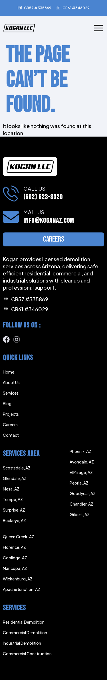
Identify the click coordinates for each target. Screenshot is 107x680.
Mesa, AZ (11, 488)
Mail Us (34, 212)
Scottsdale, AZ (17, 467)
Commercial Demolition (25, 632)
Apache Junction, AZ (21, 589)
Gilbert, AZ (80, 514)
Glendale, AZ (15, 478)
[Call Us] (11, 193)
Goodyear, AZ (83, 493)
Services (11, 392)
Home (8, 371)
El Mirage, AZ (81, 472)
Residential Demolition (24, 622)
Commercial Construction (27, 653)
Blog (7, 403)
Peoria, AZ (79, 482)
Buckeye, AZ (14, 520)
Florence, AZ (14, 547)
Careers (10, 424)
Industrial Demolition (22, 643)
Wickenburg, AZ (18, 578)
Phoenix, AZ (80, 451)
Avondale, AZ (82, 461)
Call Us (34, 188)
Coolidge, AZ (15, 557)
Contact (11, 435)
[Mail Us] (11, 217)
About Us (11, 382)
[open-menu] (98, 28)
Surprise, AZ (14, 509)
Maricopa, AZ (15, 568)
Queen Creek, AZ (18, 536)
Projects (11, 414)
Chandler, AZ (81, 503)
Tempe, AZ (13, 499)
